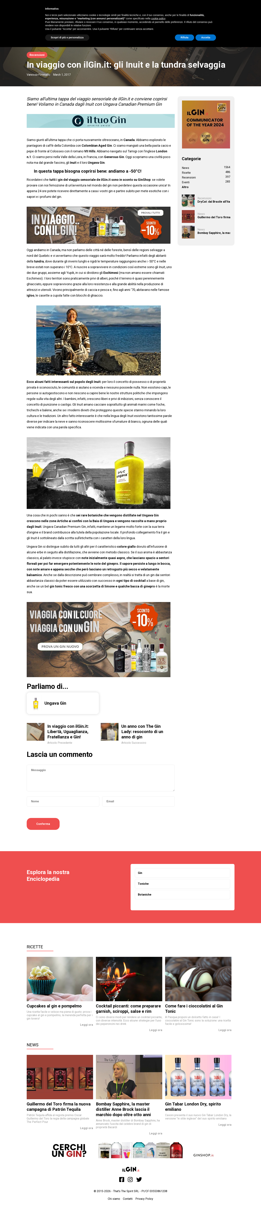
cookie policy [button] (158, 18)
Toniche (143, 883)
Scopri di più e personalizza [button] (67, 37)
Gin (140, 873)
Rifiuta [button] (184, 37)
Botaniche (144, 894)
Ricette (35, 946)
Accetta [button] (205, 37)
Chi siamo (114, 1198)
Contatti (128, 1198)
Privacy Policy (144, 1198)
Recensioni (37, 55)
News (32, 1044)
